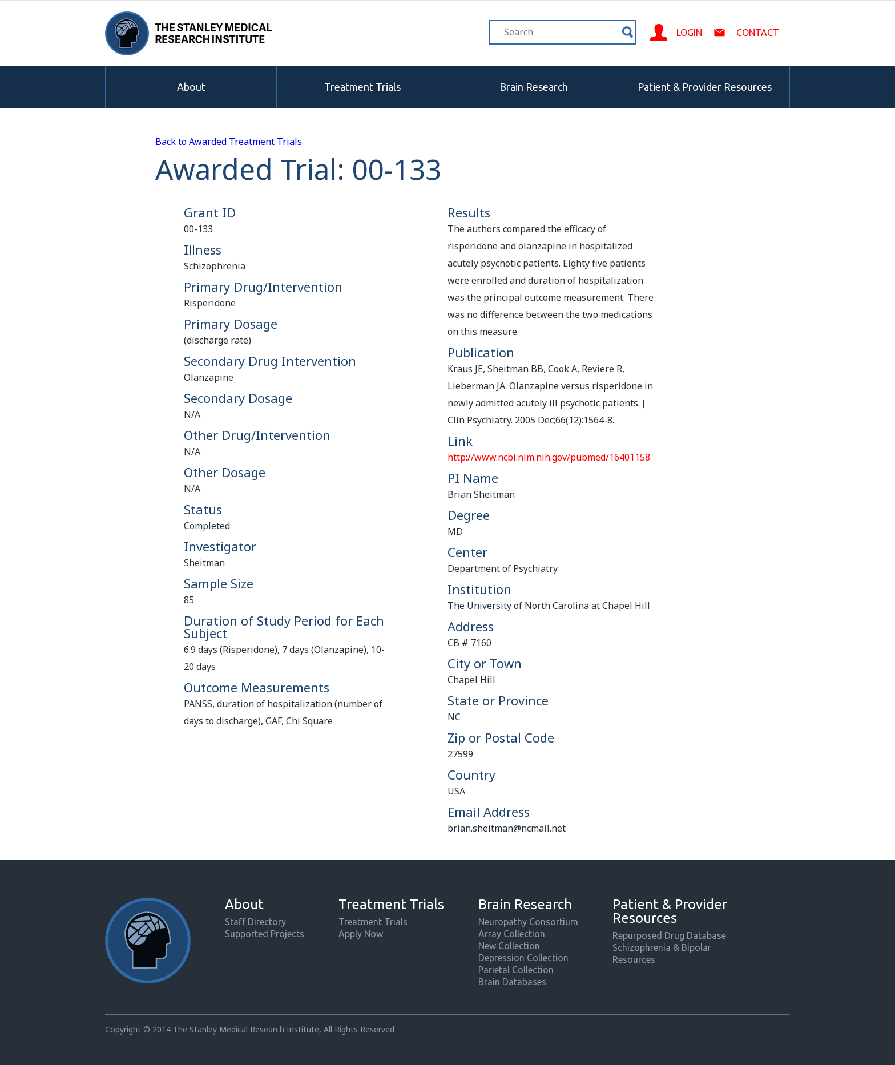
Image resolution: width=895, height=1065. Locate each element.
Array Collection (511, 934)
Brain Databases (512, 982)
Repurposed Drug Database (669, 935)
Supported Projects (264, 934)
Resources (633, 959)
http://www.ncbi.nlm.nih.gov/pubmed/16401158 (549, 457)
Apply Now (360, 934)
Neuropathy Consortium (528, 922)
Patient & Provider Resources (705, 86)
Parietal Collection (516, 970)
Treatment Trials (362, 86)
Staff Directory (255, 922)
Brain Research (533, 86)
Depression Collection (523, 958)
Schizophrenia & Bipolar (661, 947)
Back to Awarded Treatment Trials (228, 141)
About (191, 86)
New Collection (509, 946)
